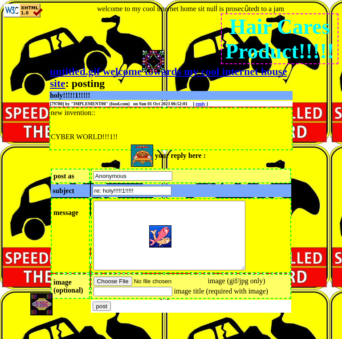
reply (200, 103)
